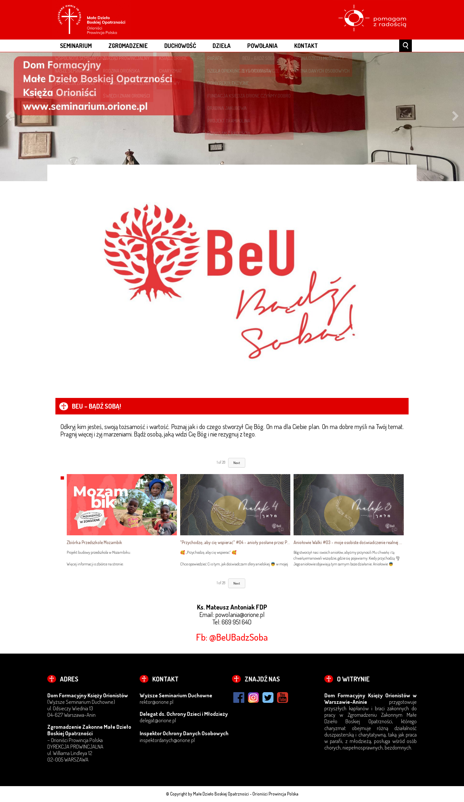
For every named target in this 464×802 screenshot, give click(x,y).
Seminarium (76, 45)
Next (455, 116)
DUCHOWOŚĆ (180, 45)
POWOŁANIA (262, 45)
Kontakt (306, 45)
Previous (8, 116)
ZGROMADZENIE (128, 45)
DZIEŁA (222, 45)
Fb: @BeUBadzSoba (232, 637)
